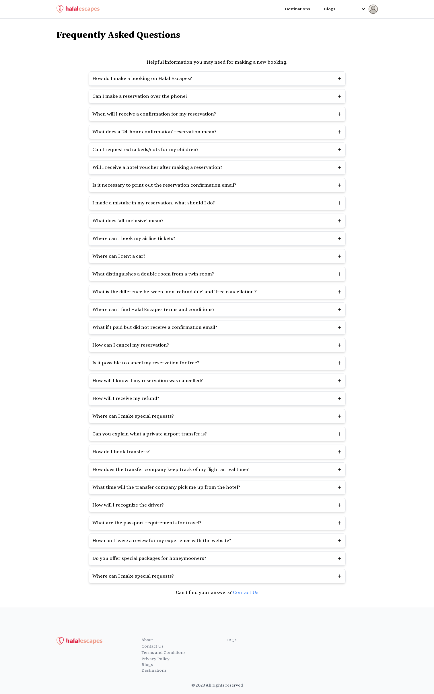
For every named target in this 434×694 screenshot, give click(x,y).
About (147, 640)
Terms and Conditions (163, 652)
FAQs (231, 640)
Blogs (329, 9)
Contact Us (245, 592)
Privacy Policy (155, 658)
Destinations (297, 9)
